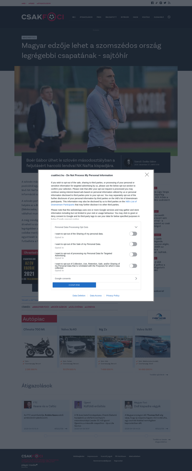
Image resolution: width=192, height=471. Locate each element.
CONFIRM (74, 285)
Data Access (96, 295)
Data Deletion (79, 295)
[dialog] (96, 235)
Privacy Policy (112, 295)
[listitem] (96, 227)
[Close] (148, 175)
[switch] (133, 234)
